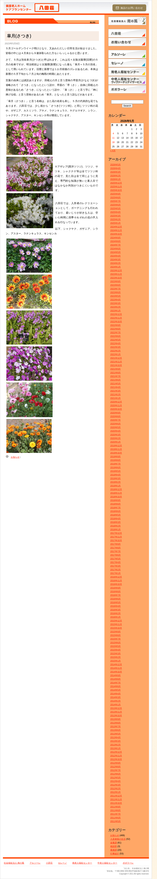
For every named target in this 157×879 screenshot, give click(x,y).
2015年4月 (115, 650)
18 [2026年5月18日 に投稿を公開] (113, 142)
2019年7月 (115, 464)
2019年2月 (115, 482)
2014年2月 (115, 701)
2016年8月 (115, 591)
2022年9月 (115, 325)
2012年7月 (115, 770)
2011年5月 (115, 821)
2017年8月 (115, 547)
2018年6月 (115, 511)
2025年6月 (115, 205)
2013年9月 (115, 719)
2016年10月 (116, 584)
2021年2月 (115, 394)
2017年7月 (115, 551)
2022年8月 (115, 329)
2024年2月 (115, 263)
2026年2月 (115, 175)
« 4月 (113, 150)
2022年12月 (116, 314)
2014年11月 (116, 668)
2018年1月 (115, 529)
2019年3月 (115, 478)
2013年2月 (115, 744)
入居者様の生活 (118, 839)
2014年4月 (115, 693)
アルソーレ (35, 863)
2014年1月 (115, 704)
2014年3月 (115, 697)
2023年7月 (115, 288)
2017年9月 (115, 544)
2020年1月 (115, 442)
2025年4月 (115, 212)
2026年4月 (115, 168)
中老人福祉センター (107, 863)
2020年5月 (115, 427)
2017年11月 (116, 537)
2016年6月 (115, 599)
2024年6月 (115, 248)
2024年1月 (115, 267)
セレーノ (62, 863)
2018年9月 (115, 500)
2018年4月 (115, 518)
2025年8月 (115, 197)
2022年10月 (116, 321)
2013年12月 (116, 708)
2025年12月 (116, 183)
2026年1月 (115, 179)
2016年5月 (115, 602)
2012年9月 (115, 763)
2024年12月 (116, 226)
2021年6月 (115, 380)
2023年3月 (115, 303)
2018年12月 (116, 489)
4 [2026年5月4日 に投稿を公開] (113, 133)
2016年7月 (115, 595)
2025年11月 (116, 186)
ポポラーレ (128, 863)
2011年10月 (116, 803)
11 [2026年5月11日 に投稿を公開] (113, 138)
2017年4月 (115, 562)
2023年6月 (115, 292)
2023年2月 (115, 307)
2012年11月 (116, 755)
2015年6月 (115, 642)
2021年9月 (115, 369)
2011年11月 (116, 799)
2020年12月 (116, 402)
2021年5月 (115, 383)
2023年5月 (115, 296)
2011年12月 (116, 796)
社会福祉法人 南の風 (14, 863)
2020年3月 (115, 434)
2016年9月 (115, 588)
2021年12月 (116, 358)
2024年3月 (115, 259)
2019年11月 (116, 449)
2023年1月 (115, 310)
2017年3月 (115, 566)
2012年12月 (116, 752)
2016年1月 (115, 617)
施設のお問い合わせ (129, 7)
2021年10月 (116, 365)
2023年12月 (116, 270)
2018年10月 (116, 496)
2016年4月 (115, 606)
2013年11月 (116, 712)
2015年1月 (115, 661)
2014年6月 (115, 686)
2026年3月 (115, 172)
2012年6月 (115, 774)
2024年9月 (115, 237)
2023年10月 (116, 278)
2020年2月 (115, 438)
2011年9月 (115, 806)
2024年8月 (115, 241)
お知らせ (15, 457)
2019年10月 (116, 453)
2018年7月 (115, 507)
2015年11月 (116, 624)
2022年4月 (115, 343)
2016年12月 (116, 577)
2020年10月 (116, 409)
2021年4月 (115, 387)
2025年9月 (115, 194)
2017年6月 (115, 555)
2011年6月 (115, 817)
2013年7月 (115, 726)
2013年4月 (115, 737)
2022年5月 (115, 340)
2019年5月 (115, 471)
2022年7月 (115, 332)
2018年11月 (116, 493)
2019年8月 (115, 460)
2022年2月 (115, 350)
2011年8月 (115, 810)
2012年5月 (115, 777)
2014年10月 (116, 672)
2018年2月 (115, 526)
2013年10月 (116, 715)
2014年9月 (115, 675)
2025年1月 (115, 223)
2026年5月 (115, 164)
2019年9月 (115, 456)
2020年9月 (115, 413)
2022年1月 (115, 354)
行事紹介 (114, 853)
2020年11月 (116, 405)
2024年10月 (116, 234)
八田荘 (49, 863)
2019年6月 (115, 467)
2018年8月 (115, 504)
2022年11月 (116, 318)
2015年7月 (115, 639)
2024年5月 (115, 252)
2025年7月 (115, 201)
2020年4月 (115, 431)
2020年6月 (115, 423)
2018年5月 (115, 515)
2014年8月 (115, 679)
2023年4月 (115, 299)
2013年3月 (115, 741)
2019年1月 (115, 485)
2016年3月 (115, 609)
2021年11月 (116, 361)
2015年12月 (116, 620)
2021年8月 (115, 372)
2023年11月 (116, 274)
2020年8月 (115, 416)
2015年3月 (115, 653)
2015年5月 (115, 646)
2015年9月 (115, 631)
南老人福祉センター (82, 863)
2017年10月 (116, 540)
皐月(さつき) (19, 36)
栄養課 (113, 842)
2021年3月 (115, 391)
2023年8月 (115, 285)
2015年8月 (115, 635)
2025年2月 (115, 219)
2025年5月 (115, 208)
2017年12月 (116, 533)
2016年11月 (116, 580)
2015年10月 (116, 628)
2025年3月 (115, 216)
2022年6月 (115, 336)
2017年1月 (115, 573)
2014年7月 (115, 682)
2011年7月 (115, 814)
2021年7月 (115, 376)
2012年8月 (115, 766)
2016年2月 (115, 613)
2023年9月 (115, 281)
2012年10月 (116, 759)
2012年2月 (115, 788)
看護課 (113, 850)
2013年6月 (115, 730)
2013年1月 (115, 748)
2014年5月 (115, 690)
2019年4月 (115, 475)
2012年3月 (115, 785)
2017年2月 (115, 569)
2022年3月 (115, 347)
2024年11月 (116, 230)
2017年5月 (115, 558)
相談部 (113, 846)
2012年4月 (115, 781)
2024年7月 (115, 245)
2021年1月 (115, 398)
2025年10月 (116, 190)
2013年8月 (115, 723)
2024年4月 (115, 256)
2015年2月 (115, 657)
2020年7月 (115, 420)
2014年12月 (116, 664)
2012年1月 (115, 792)
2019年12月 (116, 445)
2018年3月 (115, 522)
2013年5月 (115, 734)
